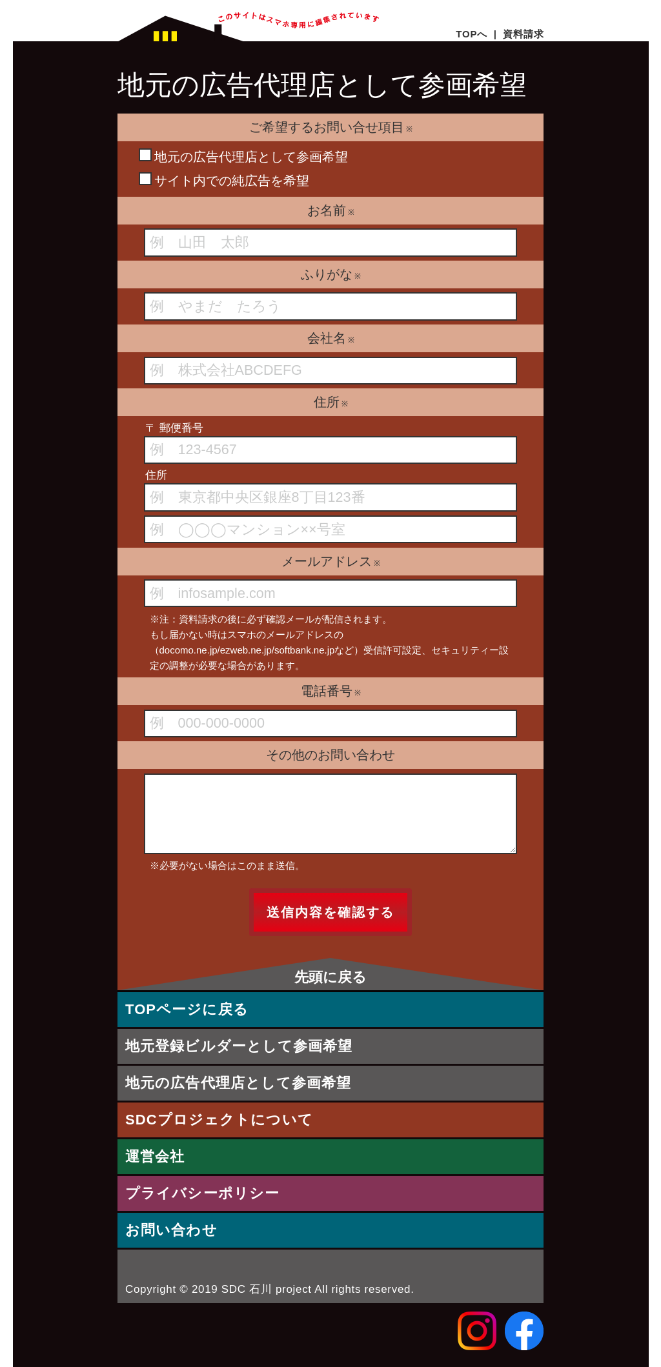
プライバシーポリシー (202, 1193)
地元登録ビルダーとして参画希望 (239, 1046)
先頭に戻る (330, 977)
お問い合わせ (171, 1230)
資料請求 (523, 33)
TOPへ (471, 33)
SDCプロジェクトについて (219, 1120)
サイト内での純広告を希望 (224, 180)
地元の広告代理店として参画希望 (243, 156)
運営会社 (155, 1156)
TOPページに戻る (187, 1009)
